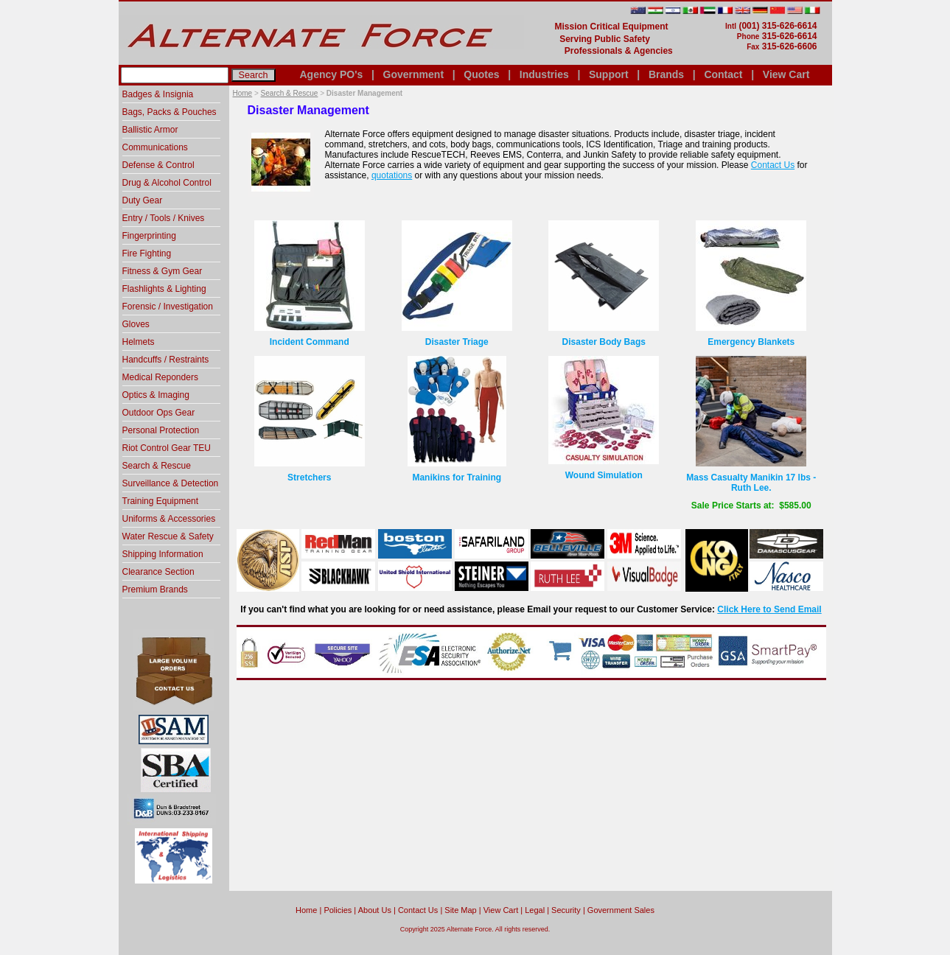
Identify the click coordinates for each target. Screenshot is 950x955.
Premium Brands (155, 589)
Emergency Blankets (751, 342)
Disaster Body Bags (604, 342)
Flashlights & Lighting (164, 289)
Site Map (460, 910)
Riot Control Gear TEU (167, 448)
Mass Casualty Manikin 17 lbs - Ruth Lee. (751, 482)
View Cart (786, 74)
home (306, 910)
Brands (666, 74)
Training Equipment (160, 501)
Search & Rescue (289, 93)
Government (413, 74)
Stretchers (309, 477)
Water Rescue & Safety (168, 536)
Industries (544, 74)
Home (243, 93)
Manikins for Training (456, 477)
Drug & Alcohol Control (167, 183)
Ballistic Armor (150, 130)
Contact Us (772, 165)
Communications (155, 147)
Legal (535, 910)
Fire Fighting (147, 253)
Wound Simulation (604, 475)
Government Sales (620, 910)
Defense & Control (158, 165)
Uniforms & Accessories (169, 519)
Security (566, 910)
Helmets (138, 342)
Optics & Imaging (155, 395)
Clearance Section (158, 572)
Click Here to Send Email (769, 609)
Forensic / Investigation (167, 306)
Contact (723, 74)
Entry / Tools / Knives (163, 218)
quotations (391, 175)
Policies (338, 910)
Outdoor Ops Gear (158, 412)
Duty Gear (142, 200)
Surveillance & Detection (170, 483)
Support (609, 74)
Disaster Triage (457, 342)
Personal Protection (161, 430)
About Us (374, 910)
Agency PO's (331, 74)
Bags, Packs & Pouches (169, 112)
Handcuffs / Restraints (165, 359)
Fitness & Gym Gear (162, 271)
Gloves (136, 324)
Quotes (481, 74)
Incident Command (309, 342)
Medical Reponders (160, 377)
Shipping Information (162, 554)
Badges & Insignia (158, 94)
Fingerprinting (149, 236)
